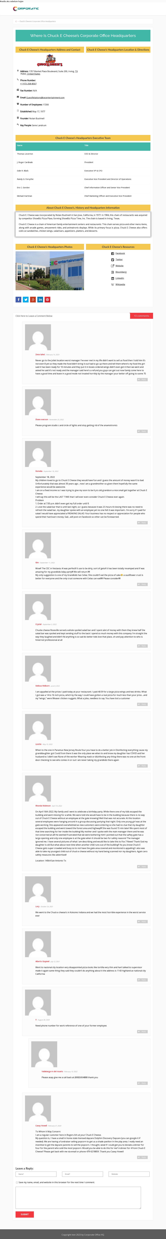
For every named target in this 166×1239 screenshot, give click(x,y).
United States (33, 73)
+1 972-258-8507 (28, 83)
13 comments (139, 315)
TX (76, 71)
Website (119, 265)
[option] (33, 270)
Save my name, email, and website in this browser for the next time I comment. (57, 1182)
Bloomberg (121, 272)
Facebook (120, 253)
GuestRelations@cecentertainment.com (45, 97)
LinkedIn (120, 278)
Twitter (119, 259)
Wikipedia (120, 284)
